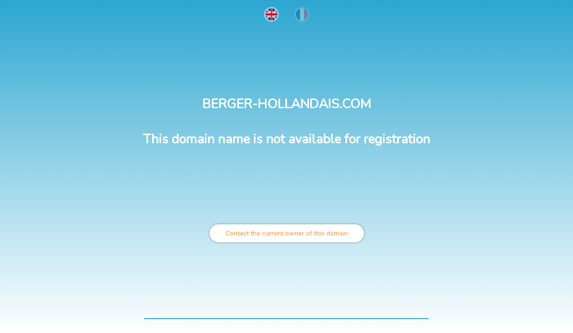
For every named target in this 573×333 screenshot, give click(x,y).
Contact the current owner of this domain (287, 233)
